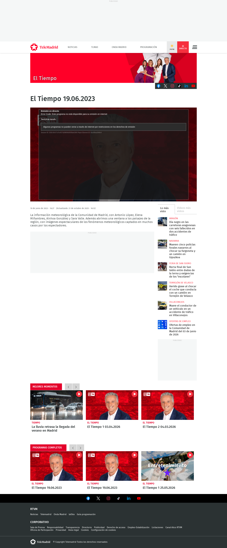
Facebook (158, 86)
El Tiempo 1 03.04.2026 (112, 405)
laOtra (72, 514)
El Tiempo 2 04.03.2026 (167, 405)
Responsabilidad (55, 527)
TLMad (94, 47)
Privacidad (61, 530)
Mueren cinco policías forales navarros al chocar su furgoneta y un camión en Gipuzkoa (162, 244)
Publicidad (99, 527)
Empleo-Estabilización (138, 527)
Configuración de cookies (103, 530)
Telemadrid (45, 514)
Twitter (165, 86)
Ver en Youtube (139, 498)
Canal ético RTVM (173, 527)
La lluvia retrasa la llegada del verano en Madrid (56, 405)
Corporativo (39, 522)
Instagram (172, 86)
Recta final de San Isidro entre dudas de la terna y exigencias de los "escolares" (162, 266)
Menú (194, 47)
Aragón (173, 218)
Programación (148, 47)
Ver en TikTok (118, 499)
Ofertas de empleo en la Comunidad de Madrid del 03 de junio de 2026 (162, 324)
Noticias (72, 47)
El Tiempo (93, 422)
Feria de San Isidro (180, 263)
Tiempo (36, 422)
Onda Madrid (119, 47)
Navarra (174, 241)
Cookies (85, 530)
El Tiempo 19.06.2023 (56, 466)
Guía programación (86, 514)
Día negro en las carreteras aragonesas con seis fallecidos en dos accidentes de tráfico (162, 221)
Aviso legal (73, 530)
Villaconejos (176, 302)
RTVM (33, 509)
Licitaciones (157, 527)
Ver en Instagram (108, 498)
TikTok (179, 86)
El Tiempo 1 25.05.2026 (167, 466)
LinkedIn (186, 86)
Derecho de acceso (116, 527)
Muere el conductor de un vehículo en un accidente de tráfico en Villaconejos (162, 305)
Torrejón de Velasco (181, 283)
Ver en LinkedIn (129, 498)
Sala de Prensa (37, 527)
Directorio (87, 527)
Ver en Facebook (88, 499)
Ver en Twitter (98, 499)
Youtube (193, 86)
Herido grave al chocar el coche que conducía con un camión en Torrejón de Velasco (162, 286)
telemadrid (40, 542)
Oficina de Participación (41, 530)
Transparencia (73, 527)
